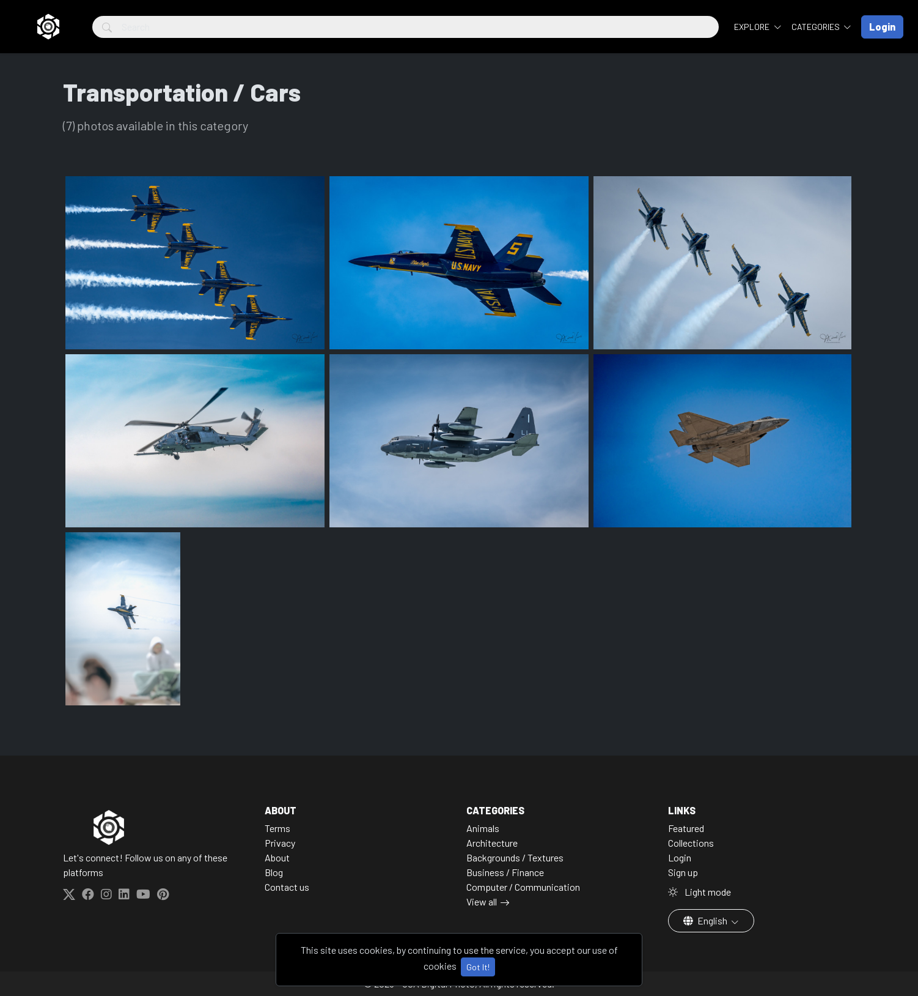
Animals (482, 828)
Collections (691, 843)
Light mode (699, 892)
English (706, 920)
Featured (686, 828)
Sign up (683, 872)
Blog (274, 872)
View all (481, 901)
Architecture (492, 843)
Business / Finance (505, 872)
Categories (816, 26)
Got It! (478, 967)
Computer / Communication (523, 887)
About (277, 857)
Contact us (287, 887)
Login (679, 857)
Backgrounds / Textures (515, 857)
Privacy (280, 843)
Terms (277, 828)
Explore (752, 26)
